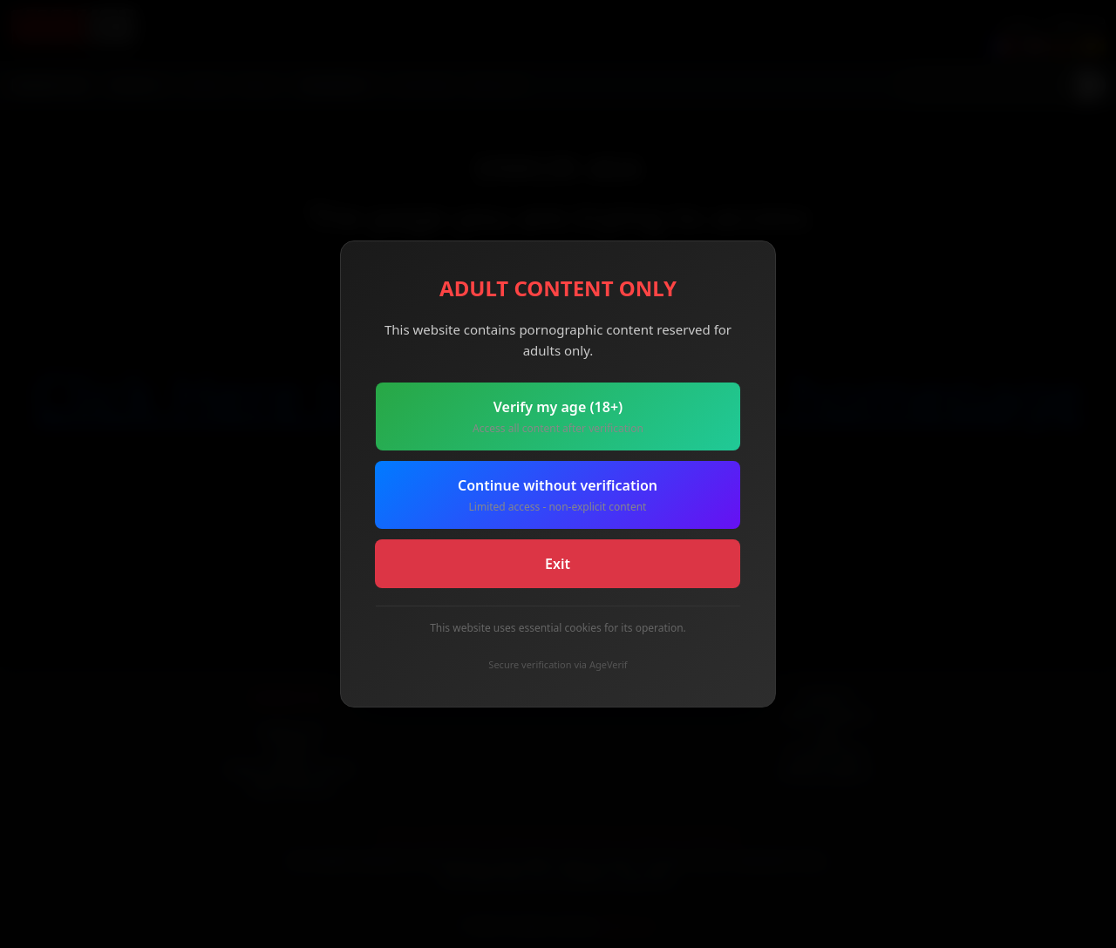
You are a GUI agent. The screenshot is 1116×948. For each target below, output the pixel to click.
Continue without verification (557, 495)
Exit (557, 563)
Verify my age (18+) (558, 417)
